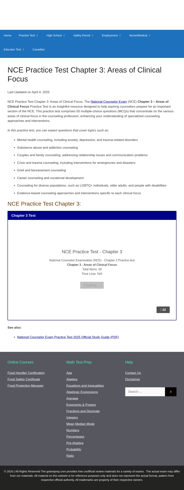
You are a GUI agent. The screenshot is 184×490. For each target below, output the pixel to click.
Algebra (71, 379)
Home (7, 35)
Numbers (72, 430)
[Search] (170, 391)
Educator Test (16, 49)
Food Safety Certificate (24, 379)
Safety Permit (85, 35)
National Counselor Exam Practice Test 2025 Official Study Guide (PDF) (68, 337)
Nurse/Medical (142, 35)
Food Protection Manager (26, 385)
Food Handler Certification (26, 373)
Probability (73, 449)
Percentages (75, 436)
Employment (114, 35)
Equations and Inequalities (85, 385)
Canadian (39, 49)
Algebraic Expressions (82, 392)
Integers (72, 417)
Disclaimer (132, 379)
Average (72, 398)
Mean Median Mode (80, 424)
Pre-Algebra (74, 443)
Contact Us (133, 373)
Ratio (70, 456)
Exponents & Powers (81, 405)
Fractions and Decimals (83, 411)
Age (69, 373)
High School (58, 35)
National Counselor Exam (109, 101)
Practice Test (31, 35)
